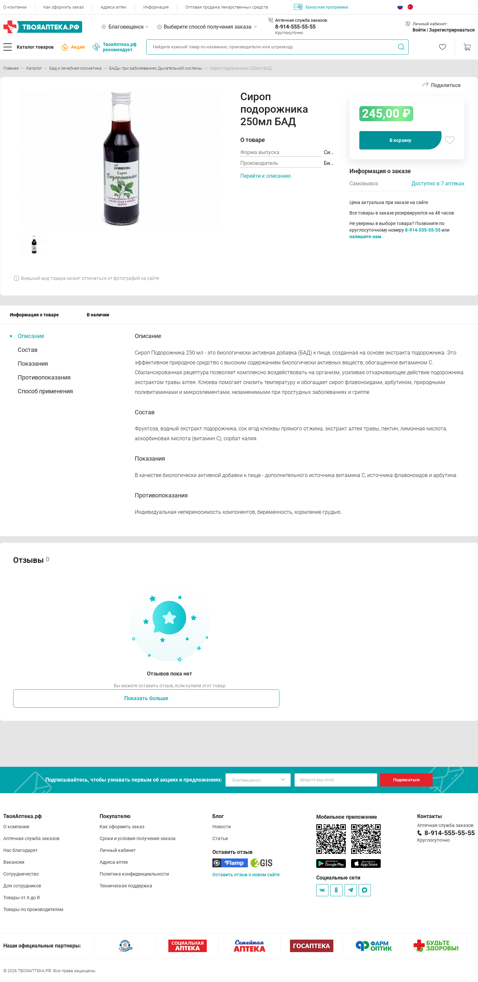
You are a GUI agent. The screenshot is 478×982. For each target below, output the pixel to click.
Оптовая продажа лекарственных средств (226, 7)
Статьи (220, 838)
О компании (15, 7)
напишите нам (365, 236)
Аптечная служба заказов (31, 838)
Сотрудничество (21, 874)
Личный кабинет (118, 850)
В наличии (98, 314)
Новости (221, 826)
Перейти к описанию (265, 176)
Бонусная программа (321, 7)
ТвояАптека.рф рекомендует (114, 47)
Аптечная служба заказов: (301, 20)
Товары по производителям (33, 909)
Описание (31, 335)
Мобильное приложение (346, 817)
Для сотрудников (22, 885)
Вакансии (13, 862)
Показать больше (146, 698)
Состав (27, 349)
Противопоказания (44, 377)
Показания (33, 363)
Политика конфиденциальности (134, 874)
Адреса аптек (114, 7)
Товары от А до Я (21, 897)
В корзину (400, 140)
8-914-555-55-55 (295, 27)
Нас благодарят (20, 850)
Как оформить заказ (63, 7)
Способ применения (45, 391)
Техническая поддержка (126, 885)
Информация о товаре (34, 314)
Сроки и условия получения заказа (138, 838)
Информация (156, 7)
